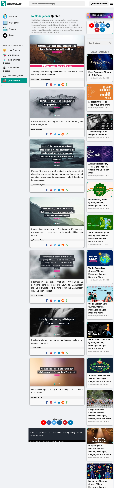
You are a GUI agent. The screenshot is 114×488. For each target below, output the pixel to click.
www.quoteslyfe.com (43, 441)
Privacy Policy (69, 432)
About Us (34, 432)
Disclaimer (56, 432)
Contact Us (45, 432)
